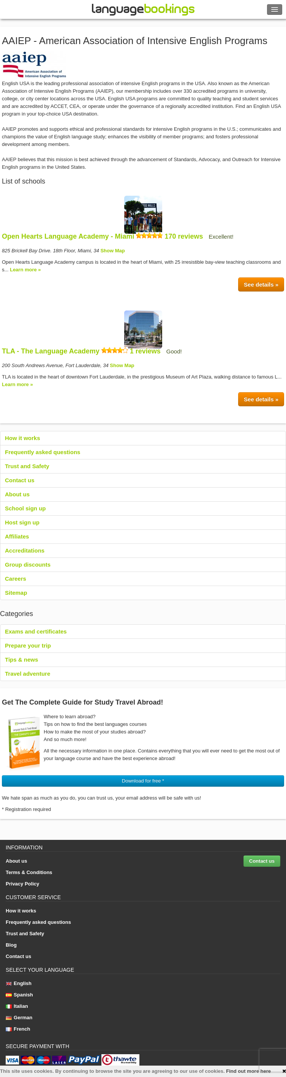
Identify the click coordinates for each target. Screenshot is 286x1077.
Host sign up (22, 522)
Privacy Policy (22, 884)
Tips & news (21, 659)
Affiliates (17, 536)
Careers (15, 578)
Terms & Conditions (29, 872)
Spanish (19, 995)
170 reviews (183, 236)
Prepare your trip (28, 645)
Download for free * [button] (143, 781)
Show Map (112, 250)
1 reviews (145, 351)
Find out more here (248, 1071)
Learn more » (25, 269)
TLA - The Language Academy (51, 351)
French (18, 1029)
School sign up (25, 508)
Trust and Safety (27, 466)
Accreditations (24, 550)
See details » (261, 284)
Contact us (20, 480)
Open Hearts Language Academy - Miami (68, 236)
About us (17, 494)
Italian (17, 1006)
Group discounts (28, 564)
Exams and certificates (36, 631)
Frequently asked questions (42, 452)
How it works (22, 438)
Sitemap (16, 592)
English (19, 983)
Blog (11, 945)
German (19, 1017)
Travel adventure (27, 673)
